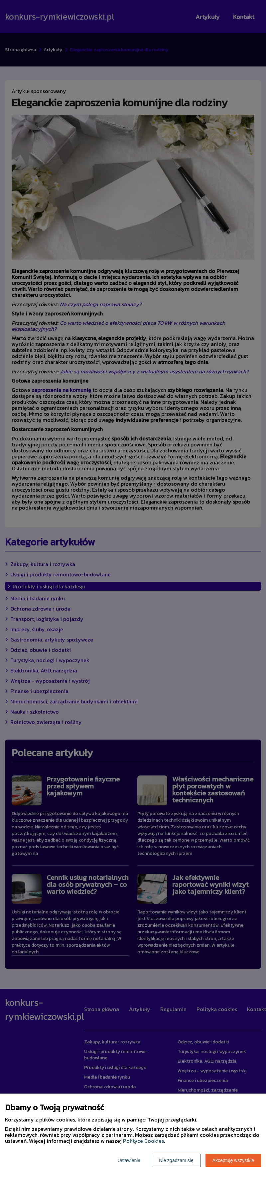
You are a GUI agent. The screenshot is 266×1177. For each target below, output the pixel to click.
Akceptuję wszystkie (233, 1160)
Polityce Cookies (143, 1141)
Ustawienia (129, 1160)
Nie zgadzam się (176, 1160)
